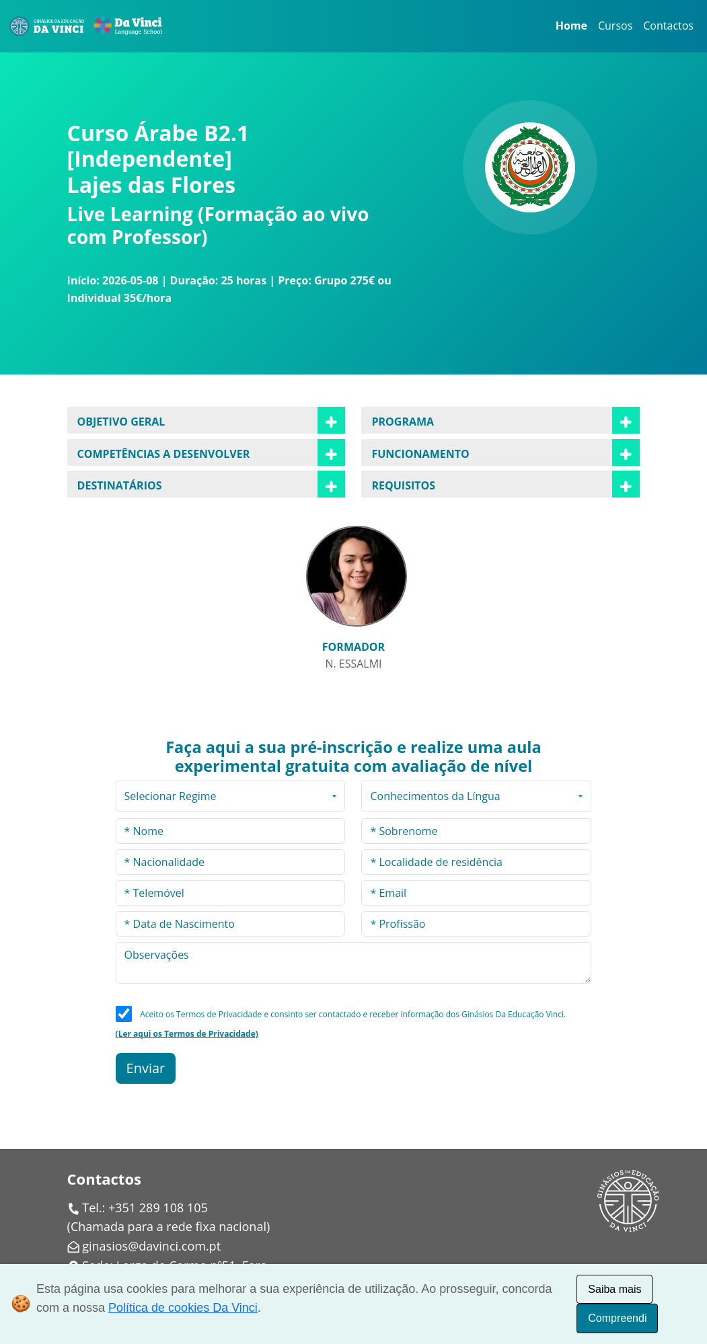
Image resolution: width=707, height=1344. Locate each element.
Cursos (615, 25)
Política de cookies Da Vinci (183, 1307)
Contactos (668, 25)
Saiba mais (614, 1289)
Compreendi (617, 1318)
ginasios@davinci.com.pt (151, 1246)
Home (571, 25)
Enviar (145, 1068)
